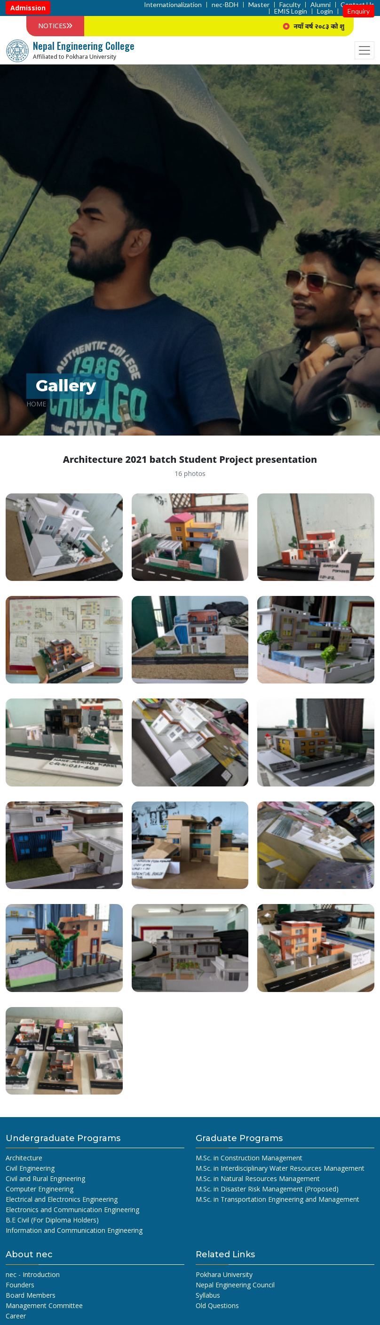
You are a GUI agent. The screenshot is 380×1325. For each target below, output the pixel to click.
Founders (20, 1284)
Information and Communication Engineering (74, 1230)
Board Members (30, 1295)
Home (36, 403)
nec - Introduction (33, 1274)
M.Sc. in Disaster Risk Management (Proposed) (267, 1188)
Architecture (24, 1157)
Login (325, 11)
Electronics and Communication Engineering (72, 1209)
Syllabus (208, 1295)
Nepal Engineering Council (235, 1284)
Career (16, 1315)
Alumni (320, 5)
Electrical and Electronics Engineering (62, 1199)
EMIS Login (290, 11)
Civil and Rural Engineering (45, 1178)
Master (258, 5)
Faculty (290, 5)
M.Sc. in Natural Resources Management (258, 1178)
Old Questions (217, 1305)
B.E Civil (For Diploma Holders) (52, 1219)
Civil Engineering (30, 1168)
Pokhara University (224, 1274)
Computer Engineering (39, 1188)
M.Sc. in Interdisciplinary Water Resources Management (280, 1168)
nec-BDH (225, 5)
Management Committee (44, 1305)
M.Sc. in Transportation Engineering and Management (277, 1199)
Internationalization (173, 5)
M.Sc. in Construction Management (249, 1157)
